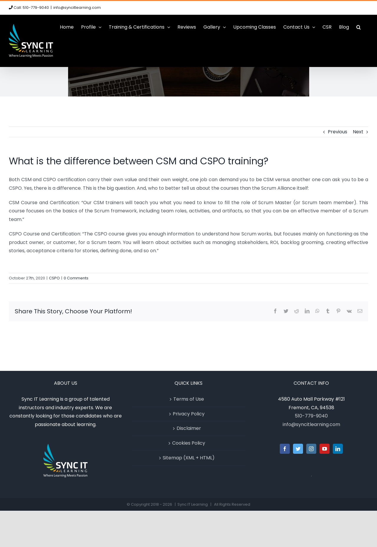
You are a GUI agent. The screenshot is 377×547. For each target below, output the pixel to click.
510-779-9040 (311, 415)
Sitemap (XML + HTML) (189, 457)
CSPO (54, 278)
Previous (337, 131)
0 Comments (76, 278)
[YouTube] (325, 449)
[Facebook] (285, 449)
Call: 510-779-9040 (31, 7)
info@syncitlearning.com (77, 7)
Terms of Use (188, 399)
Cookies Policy (188, 443)
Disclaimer (189, 428)
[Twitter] (298, 449)
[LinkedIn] (338, 449)
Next (358, 131)
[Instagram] (311, 449)
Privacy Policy (189, 413)
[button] (358, 27)
